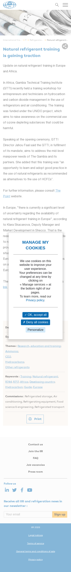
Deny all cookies (35, 322)
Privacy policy (35, 300)
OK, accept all (35, 315)
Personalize (36, 329)
